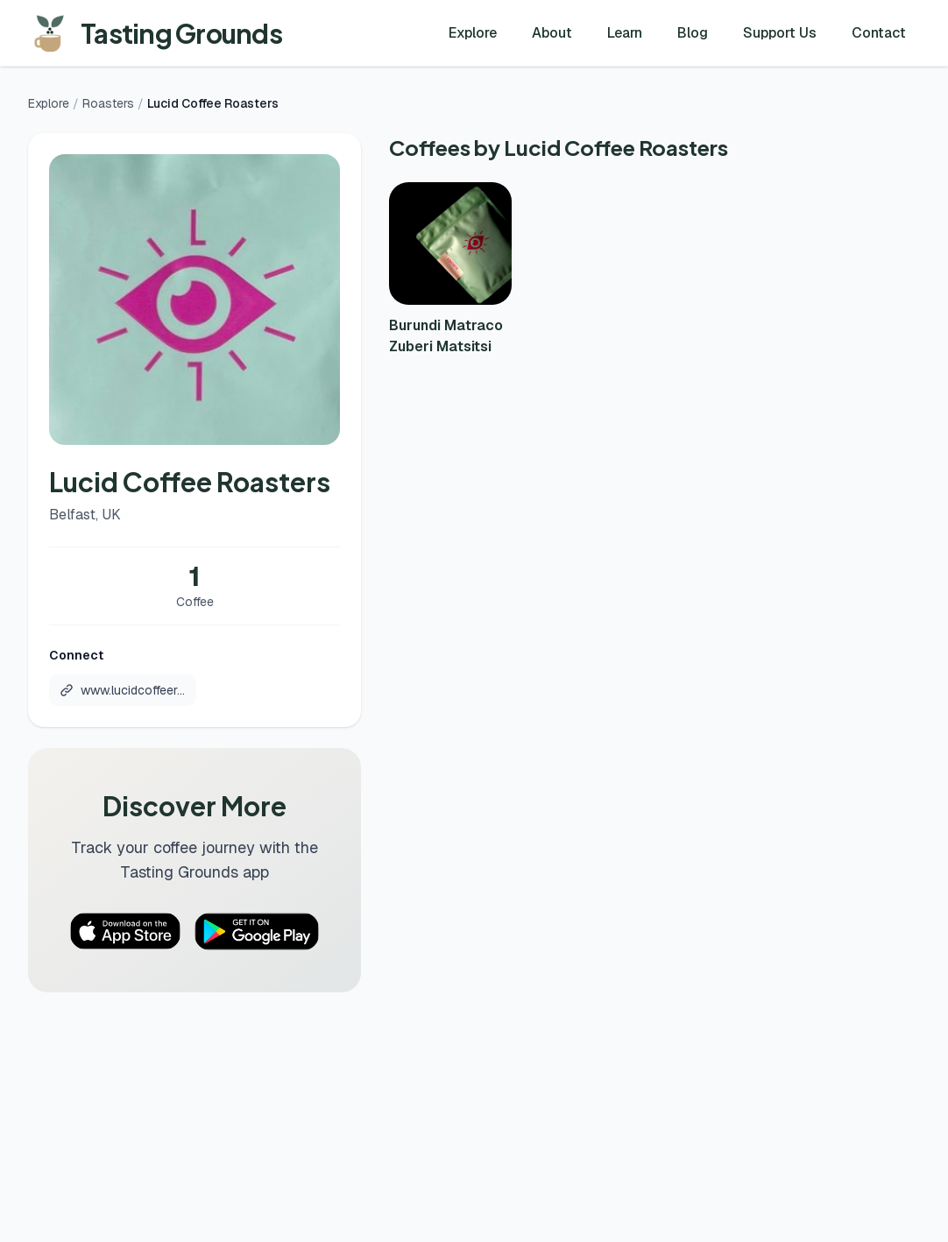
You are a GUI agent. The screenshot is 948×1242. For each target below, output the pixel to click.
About (552, 33)
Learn (624, 33)
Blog (692, 33)
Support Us (780, 33)
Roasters (108, 103)
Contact (879, 33)
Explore (473, 33)
